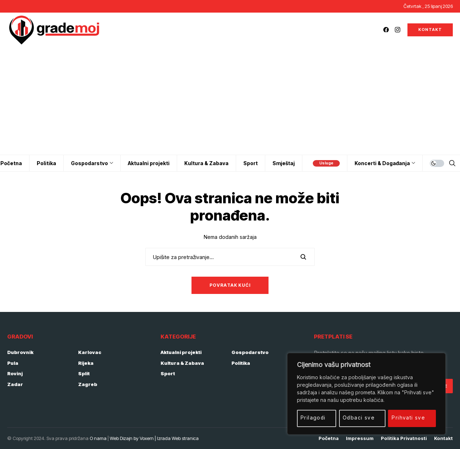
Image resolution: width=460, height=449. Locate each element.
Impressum (360, 438)
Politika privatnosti (404, 438)
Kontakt (443, 438)
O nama (98, 438)
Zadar (15, 384)
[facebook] (386, 29)
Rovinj (15, 373)
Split (84, 373)
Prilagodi (313, 417)
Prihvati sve (408, 417)
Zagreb (87, 384)
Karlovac (90, 352)
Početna (329, 438)
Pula (12, 363)
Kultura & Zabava (182, 363)
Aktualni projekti (181, 352)
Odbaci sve (359, 417)
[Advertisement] (230, 100)
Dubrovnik (20, 352)
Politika (240, 363)
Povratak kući (230, 285)
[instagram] (397, 29)
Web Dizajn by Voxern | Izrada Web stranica (154, 438)
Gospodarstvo (250, 352)
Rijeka (86, 363)
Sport (168, 373)
